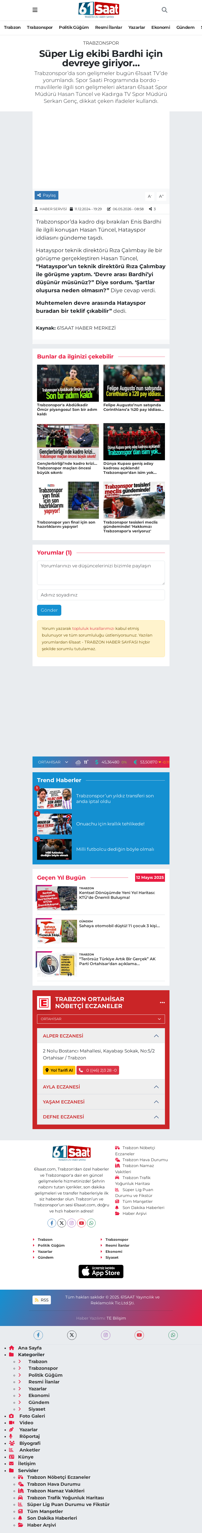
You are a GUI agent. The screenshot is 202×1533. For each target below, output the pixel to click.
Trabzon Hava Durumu (141, 1159)
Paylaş (46, 195)
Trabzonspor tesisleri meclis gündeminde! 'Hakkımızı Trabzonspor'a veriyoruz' (130, 527)
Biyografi (25, 1443)
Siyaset (109, 1257)
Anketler (24, 1450)
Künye (21, 1457)
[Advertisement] (101, 712)
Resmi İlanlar (108, 27)
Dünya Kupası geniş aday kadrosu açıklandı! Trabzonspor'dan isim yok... (130, 468)
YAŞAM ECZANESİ (63, 1102)
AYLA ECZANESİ (61, 1087)
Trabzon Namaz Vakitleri (51, 1490)
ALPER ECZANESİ (63, 1036)
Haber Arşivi (131, 1213)
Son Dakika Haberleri (140, 1207)
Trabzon (12, 27)
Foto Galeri (27, 1416)
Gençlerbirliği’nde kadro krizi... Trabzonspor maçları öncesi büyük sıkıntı (67, 468)
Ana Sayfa (25, 1348)
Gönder (49, 610)
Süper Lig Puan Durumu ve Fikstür (64, 1504)
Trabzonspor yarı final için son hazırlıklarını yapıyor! (66, 524)
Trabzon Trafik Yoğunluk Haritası (61, 1497)
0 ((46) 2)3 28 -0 (98, 1070)
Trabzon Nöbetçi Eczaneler (54, 1477)
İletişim (22, 1463)
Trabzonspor (39, 27)
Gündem (185, 27)
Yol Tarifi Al (59, 1070)
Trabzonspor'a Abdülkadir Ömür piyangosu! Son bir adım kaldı (67, 409)
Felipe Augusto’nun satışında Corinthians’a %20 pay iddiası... (133, 407)
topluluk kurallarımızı (93, 628)
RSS (41, 1300)
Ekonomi (160, 27)
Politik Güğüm (74, 27)
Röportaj (24, 1436)
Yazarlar (136, 27)
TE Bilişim (116, 1318)
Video (21, 1422)
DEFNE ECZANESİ (63, 1116)
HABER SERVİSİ (53, 209)
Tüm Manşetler (134, 1201)
